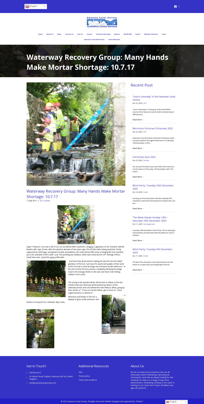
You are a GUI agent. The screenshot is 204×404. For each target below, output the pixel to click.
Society (47, 200)
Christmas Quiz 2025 (144, 157)
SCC (145, 103)
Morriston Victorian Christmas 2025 (153, 128)
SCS (41, 200)
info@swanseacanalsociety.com (42, 383)
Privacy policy (84, 376)
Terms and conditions (88, 380)
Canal (146, 192)
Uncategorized (149, 224)
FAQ (80, 372)
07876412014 (35, 372)
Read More (138, 119)
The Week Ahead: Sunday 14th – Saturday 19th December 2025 (150, 219)
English (31, 6)
